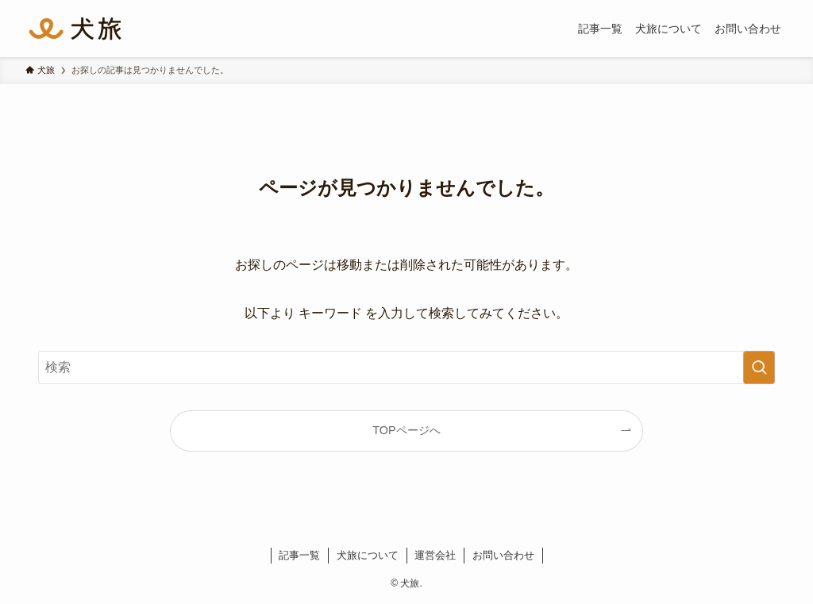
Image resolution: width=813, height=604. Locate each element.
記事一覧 (299, 555)
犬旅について (368, 555)
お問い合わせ (503, 555)
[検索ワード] (406, 367)
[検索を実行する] (759, 367)
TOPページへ (406, 430)
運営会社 (435, 555)
